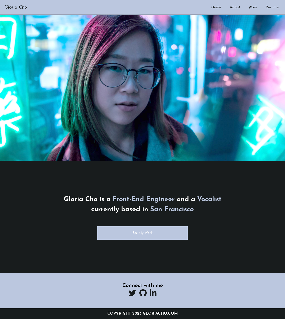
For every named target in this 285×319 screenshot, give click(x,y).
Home (216, 7)
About (235, 7)
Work (252, 7)
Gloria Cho (15, 7)
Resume (272, 7)
